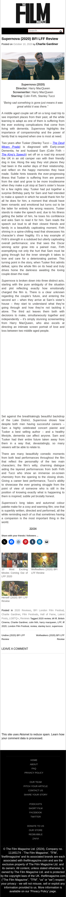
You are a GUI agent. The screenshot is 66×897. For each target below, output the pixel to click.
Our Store (35, 830)
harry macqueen (48, 622)
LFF (59, 622)
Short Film (35, 808)
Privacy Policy (33, 772)
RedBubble (36, 834)
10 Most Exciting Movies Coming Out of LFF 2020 (15, 573)
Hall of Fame (48, 614)
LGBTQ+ (14, 618)
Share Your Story (36, 794)
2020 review (45, 618)
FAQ (34, 768)
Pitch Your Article (36, 786)
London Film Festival (18, 626)
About (34, 764)
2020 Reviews (23, 610)
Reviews (25, 618)
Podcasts (35, 804)
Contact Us (35, 790)
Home (33, 760)
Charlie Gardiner (47, 44)
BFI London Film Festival (48, 610)
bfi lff (54, 618)
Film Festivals (30, 614)
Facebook (35, 812)
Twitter (36, 816)
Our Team (36, 782)
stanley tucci (44, 626)
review (33, 626)
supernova (57, 626)
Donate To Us (35, 826)
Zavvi (35, 838)
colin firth (33, 622)
